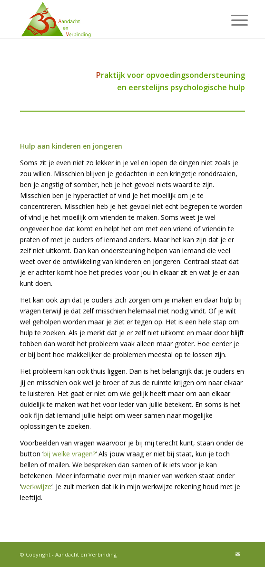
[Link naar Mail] (238, 554)
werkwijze (36, 486)
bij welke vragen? (69, 453)
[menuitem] (232, 20)
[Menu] (232, 20)
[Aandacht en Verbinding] (110, 19)
